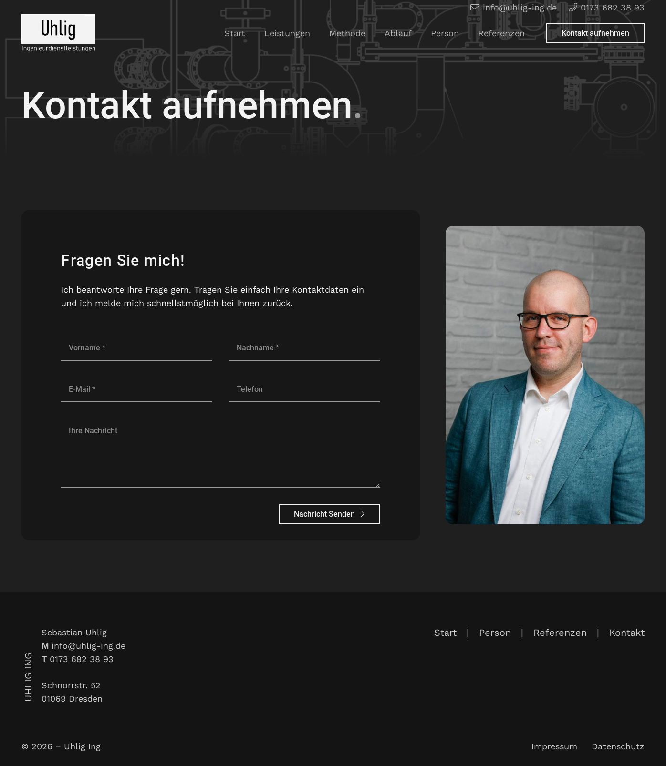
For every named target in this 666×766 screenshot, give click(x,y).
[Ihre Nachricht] (220, 453)
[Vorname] (136, 348)
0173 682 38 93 (82, 659)
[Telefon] (304, 389)
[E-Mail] (136, 389)
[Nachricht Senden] (329, 514)
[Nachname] (304, 348)
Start (445, 632)
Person (495, 632)
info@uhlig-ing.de (88, 646)
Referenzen (560, 632)
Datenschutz (618, 746)
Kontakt (627, 632)
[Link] (58, 33)
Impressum (554, 746)
